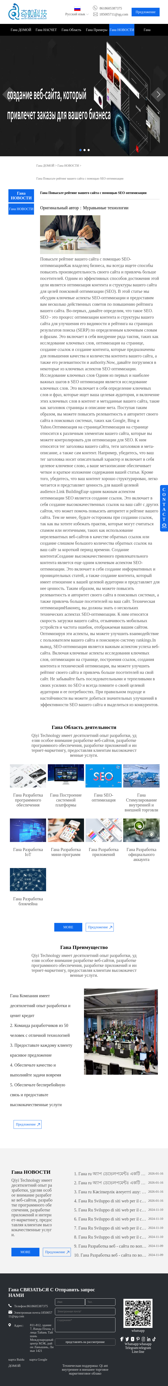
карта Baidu (16, 1359)
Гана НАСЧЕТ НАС (46, 32)
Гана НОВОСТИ (122, 30)
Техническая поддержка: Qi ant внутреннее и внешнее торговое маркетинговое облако (85, 1369)
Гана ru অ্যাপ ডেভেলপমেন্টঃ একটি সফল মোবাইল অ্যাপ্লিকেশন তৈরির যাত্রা (110, 1173)
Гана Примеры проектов (96, 32)
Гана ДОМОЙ (21, 30)
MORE (68, 927)
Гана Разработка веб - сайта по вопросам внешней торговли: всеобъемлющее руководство (110, 1246)
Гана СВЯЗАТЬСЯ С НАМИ (147, 32)
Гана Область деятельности (71, 32)
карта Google (38, 1359)
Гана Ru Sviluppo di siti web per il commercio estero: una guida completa (110, 1200)
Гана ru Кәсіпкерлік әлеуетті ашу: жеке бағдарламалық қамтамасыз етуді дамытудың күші (110, 1191)
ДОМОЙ (14, 1365)
